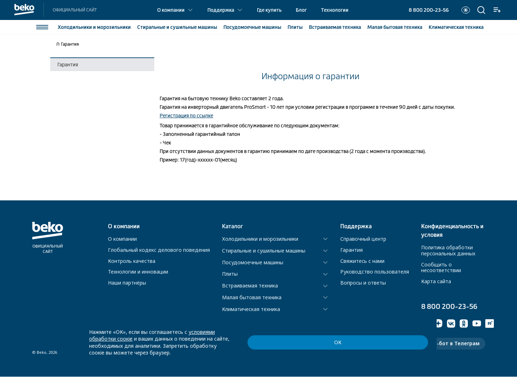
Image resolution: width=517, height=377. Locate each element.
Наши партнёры (127, 282)
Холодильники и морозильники (260, 239)
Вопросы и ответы (363, 282)
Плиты (294, 27)
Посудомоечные (252, 27)
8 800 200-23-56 (429, 10)
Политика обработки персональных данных (448, 250)
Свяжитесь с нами (362, 261)
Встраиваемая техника (250, 286)
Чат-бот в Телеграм (453, 343)
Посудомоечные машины (252, 263)
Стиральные (177, 27)
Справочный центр (363, 238)
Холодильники (93, 27)
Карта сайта (436, 281)
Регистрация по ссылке (186, 115)
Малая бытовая (394, 27)
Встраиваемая (335, 27)
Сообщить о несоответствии (441, 267)
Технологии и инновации (138, 271)
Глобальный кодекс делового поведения (159, 249)
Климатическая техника (251, 309)
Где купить (269, 10)
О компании (171, 10)
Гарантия (67, 64)
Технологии (334, 10)
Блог (301, 10)
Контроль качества (131, 261)
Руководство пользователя (374, 271)
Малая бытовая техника (251, 298)
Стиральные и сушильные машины (263, 251)
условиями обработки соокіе (224, 345)
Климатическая (455, 27)
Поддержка (220, 10)
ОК (392, 349)
